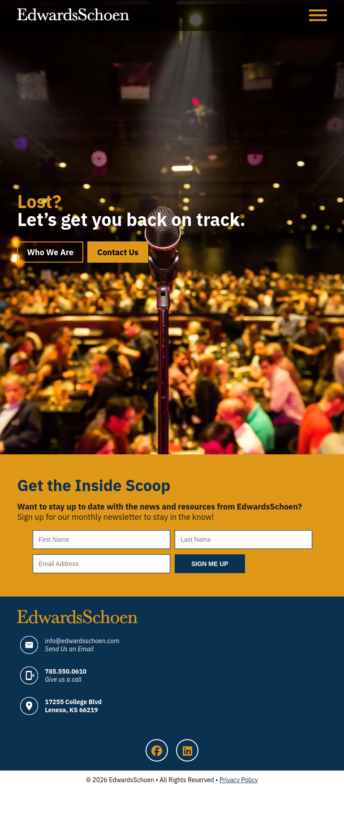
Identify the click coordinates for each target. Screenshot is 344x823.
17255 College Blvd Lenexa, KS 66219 (73, 706)
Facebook (157, 750)
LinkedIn (187, 750)
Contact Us (117, 252)
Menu (318, 16)
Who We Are (50, 252)
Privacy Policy (238, 780)
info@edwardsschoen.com (82, 645)
